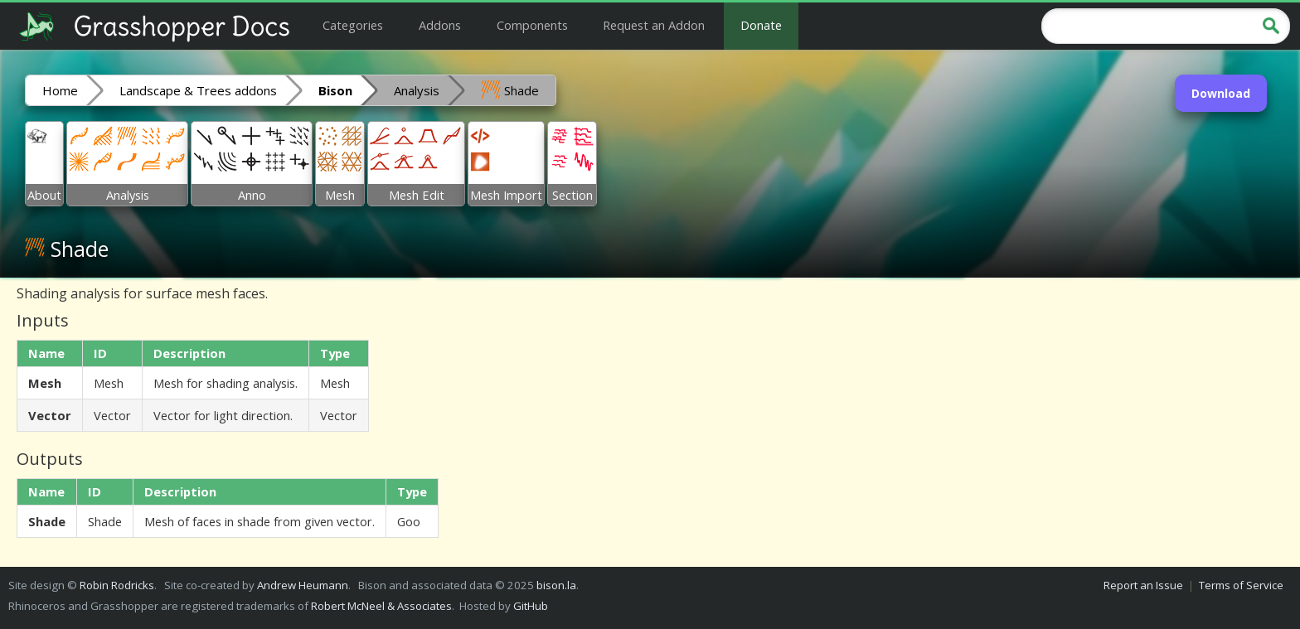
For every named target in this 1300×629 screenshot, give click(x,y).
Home (60, 90)
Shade (510, 89)
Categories (353, 25)
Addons (440, 25)
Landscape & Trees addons (198, 90)
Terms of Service (1241, 585)
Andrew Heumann (302, 585)
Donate (761, 25)
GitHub (530, 605)
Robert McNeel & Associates (381, 605)
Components (532, 25)
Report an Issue (1143, 585)
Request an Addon (654, 25)
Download (1220, 93)
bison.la (556, 585)
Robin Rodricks (117, 585)
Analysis (416, 90)
